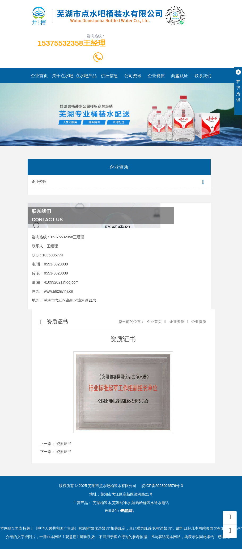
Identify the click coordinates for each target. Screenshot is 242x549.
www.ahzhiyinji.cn (58, 291)
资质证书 (63, 444)
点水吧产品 (86, 75)
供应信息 (109, 75)
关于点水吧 (62, 75)
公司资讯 (132, 75)
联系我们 (202, 75)
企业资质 (156, 75)
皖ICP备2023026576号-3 (162, 486)
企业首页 (39, 75)
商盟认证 (179, 75)
